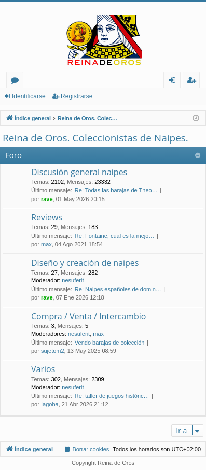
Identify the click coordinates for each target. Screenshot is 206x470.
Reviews (46, 217)
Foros (17, 81)
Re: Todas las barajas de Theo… (116, 190)
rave (47, 199)
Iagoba (50, 404)
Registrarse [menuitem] (193, 81)
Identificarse (29, 96)
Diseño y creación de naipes (85, 262)
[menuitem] (86, 449)
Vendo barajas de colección (110, 342)
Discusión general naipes (79, 172)
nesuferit (73, 280)
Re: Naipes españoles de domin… (118, 289)
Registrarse (76, 96)
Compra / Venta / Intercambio (88, 316)
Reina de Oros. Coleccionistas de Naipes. (95, 138)
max (46, 244)
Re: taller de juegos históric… (112, 396)
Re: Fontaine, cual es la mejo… (114, 236)
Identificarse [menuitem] (174, 81)
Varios (43, 369)
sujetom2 (52, 351)
